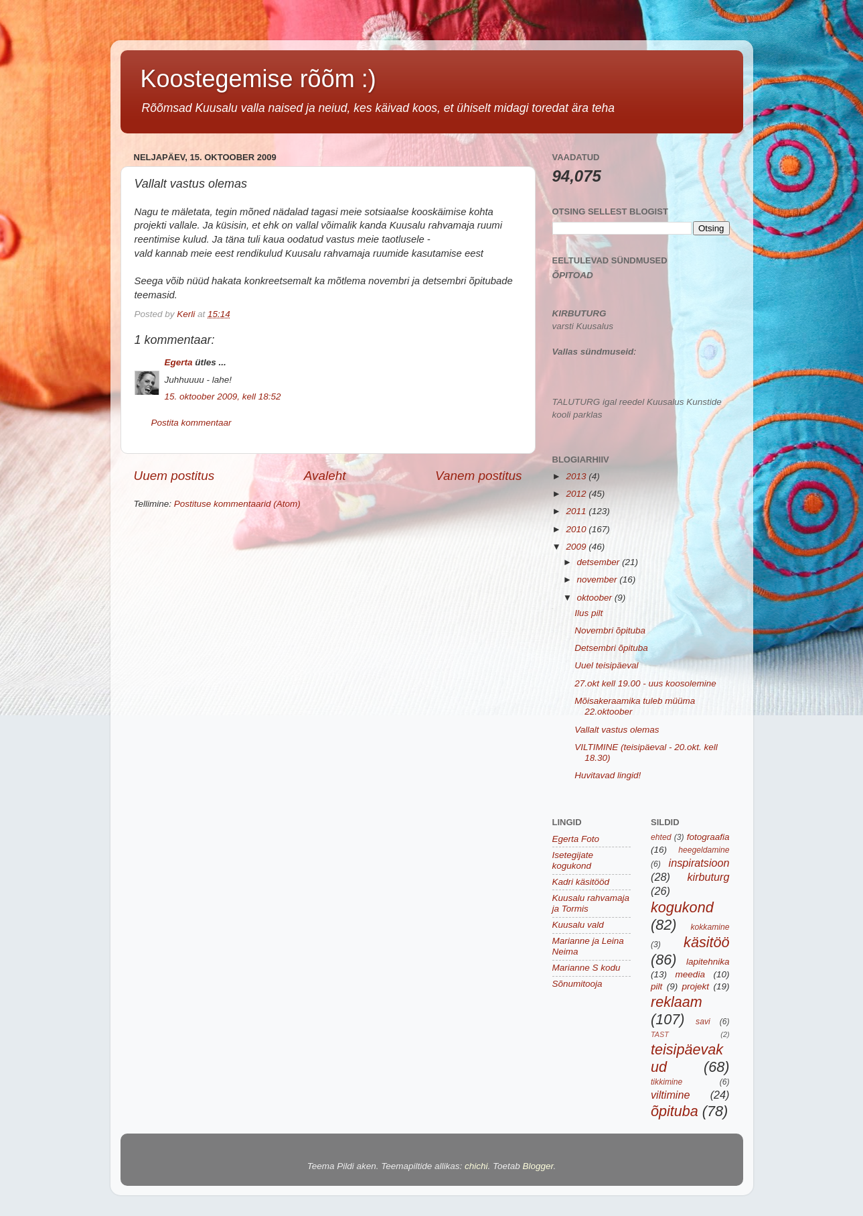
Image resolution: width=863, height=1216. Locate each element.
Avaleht (325, 476)
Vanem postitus (478, 476)
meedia (690, 974)
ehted (661, 837)
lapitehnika (708, 962)
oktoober (596, 598)
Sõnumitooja (577, 984)
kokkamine (709, 927)
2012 (577, 494)
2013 (577, 476)
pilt (656, 986)
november (598, 579)
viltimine (670, 1095)
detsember (600, 562)
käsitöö (706, 942)
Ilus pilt (588, 613)
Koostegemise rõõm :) (258, 79)
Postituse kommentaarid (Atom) (237, 504)
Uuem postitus (174, 476)
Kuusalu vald (578, 925)
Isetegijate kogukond (573, 860)
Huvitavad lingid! (607, 775)
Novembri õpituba (609, 630)
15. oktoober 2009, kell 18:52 (223, 396)
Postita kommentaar (191, 423)
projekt (696, 986)
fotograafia (708, 837)
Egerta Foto (576, 839)
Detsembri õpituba (611, 648)
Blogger (538, 1166)
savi (703, 1021)
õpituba (674, 1111)
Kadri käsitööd (581, 882)
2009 (577, 547)
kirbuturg (709, 877)
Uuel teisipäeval (606, 665)
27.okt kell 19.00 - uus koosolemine (645, 683)
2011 (577, 511)
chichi (476, 1166)
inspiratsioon (699, 863)
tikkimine (666, 1082)
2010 (577, 529)
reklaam (676, 1001)
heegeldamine (703, 850)
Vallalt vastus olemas (616, 730)
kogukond (682, 907)
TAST (660, 1034)
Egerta (179, 362)
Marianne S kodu (586, 968)
